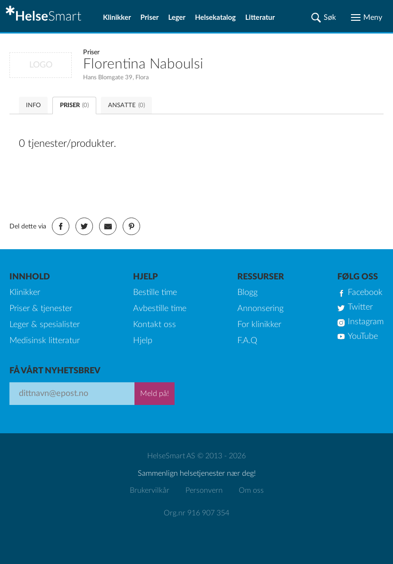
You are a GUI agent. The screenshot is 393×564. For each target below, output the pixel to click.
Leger (176, 17)
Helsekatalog (215, 17)
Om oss (251, 490)
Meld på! (154, 393)
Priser (150, 17)
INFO (33, 105)
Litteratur (260, 17)
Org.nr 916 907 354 (196, 513)
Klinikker (117, 17)
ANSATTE (126, 105)
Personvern (204, 490)
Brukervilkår (149, 490)
